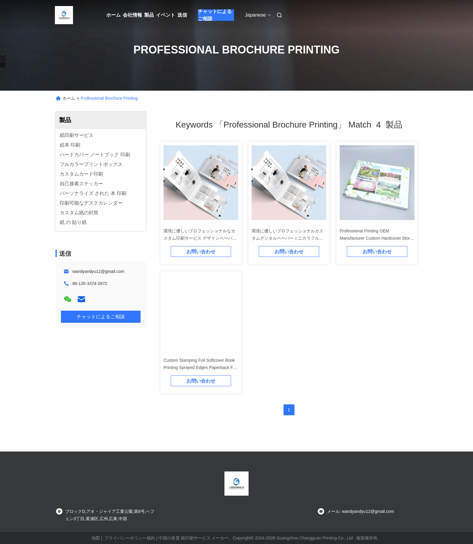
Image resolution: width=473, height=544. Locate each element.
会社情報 (132, 15)
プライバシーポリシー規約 (129, 538)
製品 (149, 15)
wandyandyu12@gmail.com (98, 271)
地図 (95, 538)
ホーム (113, 15)
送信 (182, 15)
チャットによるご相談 (215, 15)
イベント (165, 15)
